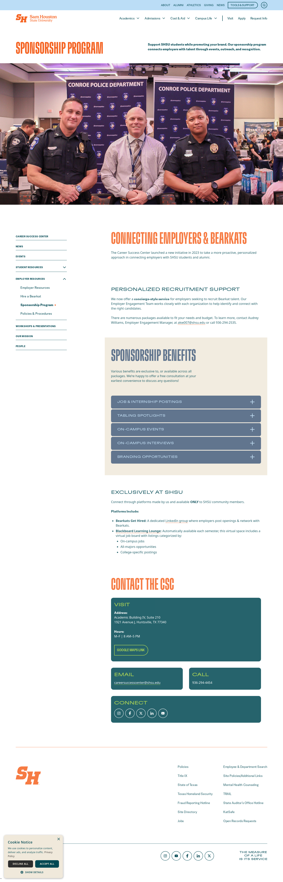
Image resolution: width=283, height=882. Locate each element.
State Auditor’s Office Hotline (243, 803)
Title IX (182, 776)
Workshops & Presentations (36, 326)
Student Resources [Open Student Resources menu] (41, 267)
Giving (209, 5)
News (221, 5)
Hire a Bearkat (31, 296)
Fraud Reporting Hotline (194, 803)
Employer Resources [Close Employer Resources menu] (41, 279)
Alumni (178, 5)
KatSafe (228, 812)
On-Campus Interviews (186, 443)
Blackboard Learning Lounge (138, 531)
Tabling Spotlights (186, 415)
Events (21, 256)
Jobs (181, 821)
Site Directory (187, 812)
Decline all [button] (20, 863)
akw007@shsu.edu (191, 322)
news (20, 246)
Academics (129, 18)
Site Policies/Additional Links (242, 776)
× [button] (58, 839)
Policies (183, 767)
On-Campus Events (186, 429)
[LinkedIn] (152, 713)
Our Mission (25, 336)
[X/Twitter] (141, 713)
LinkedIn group (176, 521)
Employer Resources (35, 288)
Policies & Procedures (36, 313)
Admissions (155, 18)
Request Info (258, 18)
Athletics (194, 5)
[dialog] (33, 856)
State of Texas (187, 785)
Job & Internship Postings (186, 401)
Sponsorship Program (38, 305)
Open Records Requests (239, 821)
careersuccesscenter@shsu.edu (137, 682)
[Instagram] (119, 713)
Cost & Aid (180, 18)
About (165, 5)
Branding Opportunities (186, 456)
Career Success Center (32, 236)
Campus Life (206, 18)
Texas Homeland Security (195, 794)
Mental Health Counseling (240, 785)
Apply (242, 18)
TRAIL (227, 794)
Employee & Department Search (245, 767)
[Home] (36, 18)
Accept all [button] (47, 863)
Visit (230, 18)
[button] (33, 872)
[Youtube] (163, 713)
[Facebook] (130, 713)
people (21, 346)
